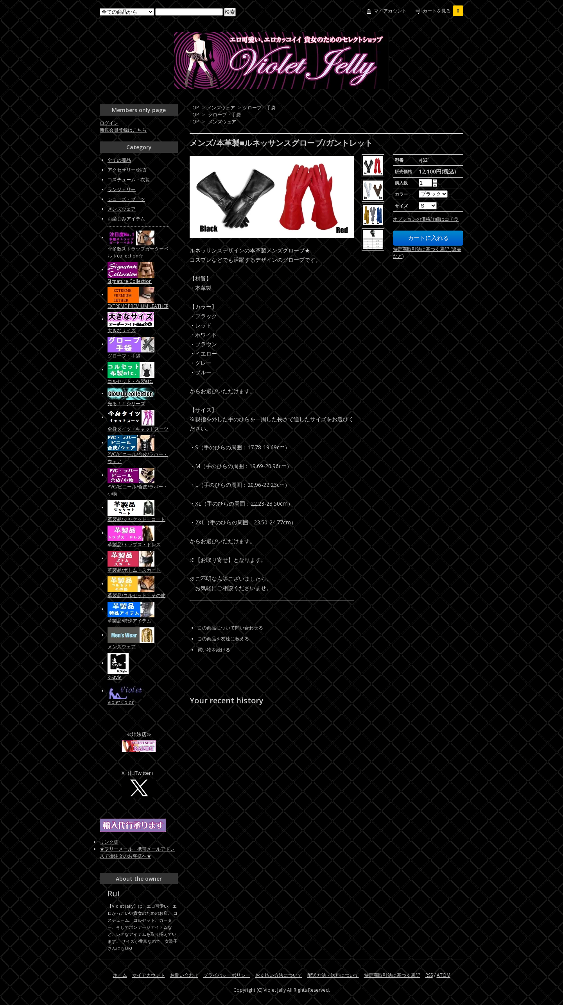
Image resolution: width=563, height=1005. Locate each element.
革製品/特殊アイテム (129, 620)
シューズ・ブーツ (126, 199)
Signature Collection (130, 281)
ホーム (120, 975)
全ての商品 (119, 160)
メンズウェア (221, 107)
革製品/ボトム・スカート (134, 570)
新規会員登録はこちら (123, 130)
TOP (194, 107)
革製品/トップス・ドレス (134, 544)
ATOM (443, 975)
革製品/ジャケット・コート (136, 519)
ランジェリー (122, 189)
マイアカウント (390, 10)
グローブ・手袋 (259, 107)
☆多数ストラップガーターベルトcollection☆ (138, 252)
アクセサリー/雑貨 (127, 169)
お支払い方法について (278, 975)
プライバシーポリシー (226, 975)
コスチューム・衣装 (129, 179)
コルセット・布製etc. (130, 381)
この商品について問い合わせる (230, 627)
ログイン (109, 123)
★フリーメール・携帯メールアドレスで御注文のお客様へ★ (137, 852)
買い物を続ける (213, 649)
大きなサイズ (122, 330)
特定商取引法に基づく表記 (392, 975)
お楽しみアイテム (126, 218)
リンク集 (109, 842)
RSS (429, 975)
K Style (115, 677)
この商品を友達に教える (223, 638)
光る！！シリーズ (126, 403)
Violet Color (121, 702)
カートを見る (443, 10)
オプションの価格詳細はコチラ (426, 219)
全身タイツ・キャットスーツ (138, 429)
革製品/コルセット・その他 (136, 595)
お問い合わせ (184, 975)
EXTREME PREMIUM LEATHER (138, 306)
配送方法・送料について (333, 975)
